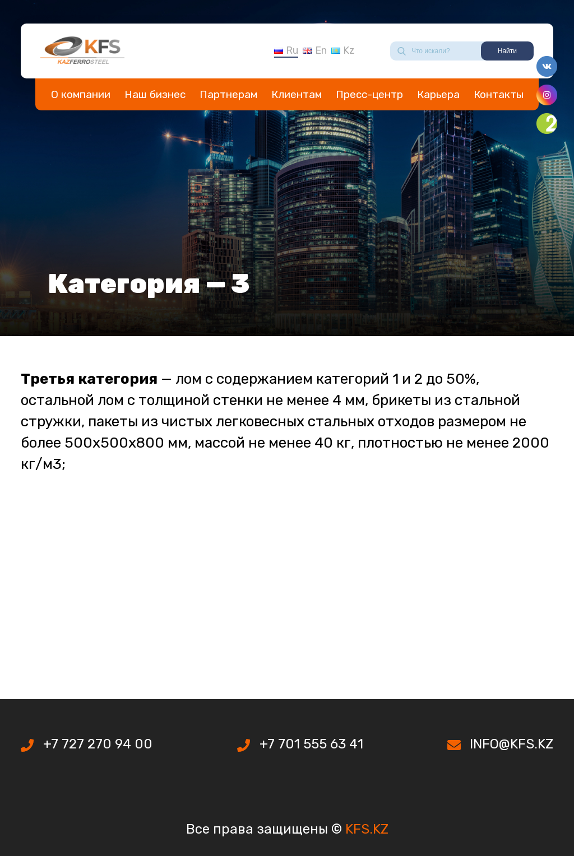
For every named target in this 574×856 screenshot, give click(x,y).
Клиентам (296, 94)
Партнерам (228, 94)
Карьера (438, 94)
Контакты (499, 94)
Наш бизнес (155, 94)
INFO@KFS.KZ (511, 744)
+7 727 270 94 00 (97, 744)
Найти (507, 51)
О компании (80, 94)
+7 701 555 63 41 (311, 744)
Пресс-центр (369, 94)
